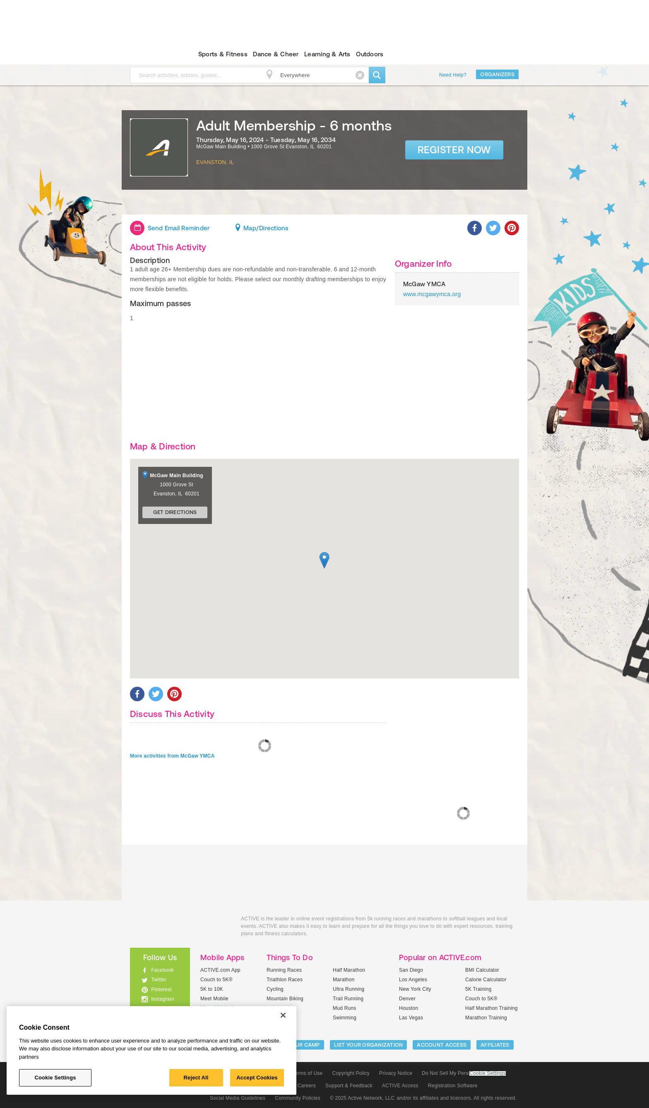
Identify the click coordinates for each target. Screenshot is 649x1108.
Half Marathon (349, 970)
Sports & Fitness (223, 54)
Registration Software (453, 1086)
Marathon (344, 979)
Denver (407, 999)
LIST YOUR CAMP (298, 1045)
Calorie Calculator (486, 979)
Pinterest (161, 989)
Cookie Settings (487, 1073)
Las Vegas (411, 1018)
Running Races (284, 970)
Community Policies (297, 1098)
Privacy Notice (395, 1073)
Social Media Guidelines (237, 1098)
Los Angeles (413, 979)
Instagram (162, 999)
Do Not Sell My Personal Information (463, 1073)
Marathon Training (486, 1018)
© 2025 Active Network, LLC (362, 1098)
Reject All (196, 1077)
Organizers (497, 74)
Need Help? (452, 75)
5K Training (478, 989)
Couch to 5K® (216, 979)
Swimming (344, 1018)
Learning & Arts (327, 54)
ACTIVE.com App (220, 970)
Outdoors (369, 54)
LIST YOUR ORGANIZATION (368, 1045)
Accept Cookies (256, 1077)
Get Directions (175, 512)
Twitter (158, 979)
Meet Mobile (214, 999)
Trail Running (348, 999)
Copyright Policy (351, 1073)
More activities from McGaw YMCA (172, 756)
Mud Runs (344, 1008)
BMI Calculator (482, 970)
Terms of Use (307, 1073)
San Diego (411, 970)
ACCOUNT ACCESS (441, 1045)
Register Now (454, 149)
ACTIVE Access (400, 1086)
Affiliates (495, 1045)
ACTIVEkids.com (153, 54)
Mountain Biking (285, 999)
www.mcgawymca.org (432, 294)
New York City (415, 989)
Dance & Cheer (275, 54)
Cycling (275, 989)
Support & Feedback (349, 1086)
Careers (307, 1086)
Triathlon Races (285, 979)
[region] (151, 1050)
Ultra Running (349, 989)
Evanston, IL (215, 162)
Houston (408, 1008)
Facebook (162, 970)
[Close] (283, 1015)
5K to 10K (211, 989)
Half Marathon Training (491, 1008)
